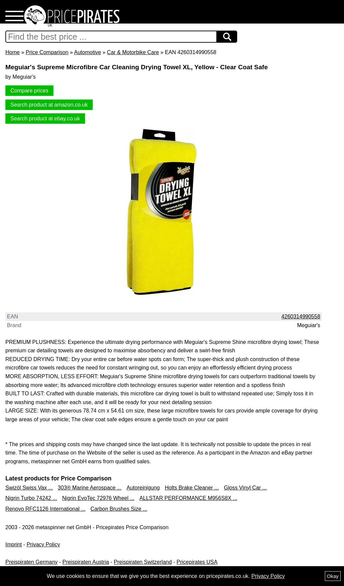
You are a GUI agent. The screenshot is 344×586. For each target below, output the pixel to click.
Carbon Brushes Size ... (118, 509)
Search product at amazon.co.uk (49, 105)
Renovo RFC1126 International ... (45, 509)
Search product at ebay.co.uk (45, 118)
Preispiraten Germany (31, 562)
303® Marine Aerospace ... (90, 488)
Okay (333, 576)
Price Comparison (47, 52)
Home (12, 52)
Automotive (87, 52)
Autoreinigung (143, 488)
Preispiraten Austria (85, 562)
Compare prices (29, 90)
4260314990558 (301, 316)
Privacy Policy (43, 544)
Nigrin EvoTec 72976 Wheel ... (98, 498)
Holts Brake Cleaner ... (192, 488)
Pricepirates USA (197, 562)
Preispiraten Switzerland (143, 562)
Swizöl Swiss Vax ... (29, 488)
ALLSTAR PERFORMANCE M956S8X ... (188, 498)
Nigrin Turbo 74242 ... (31, 498)
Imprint (13, 544)
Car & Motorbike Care (133, 52)
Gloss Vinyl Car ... (245, 488)
